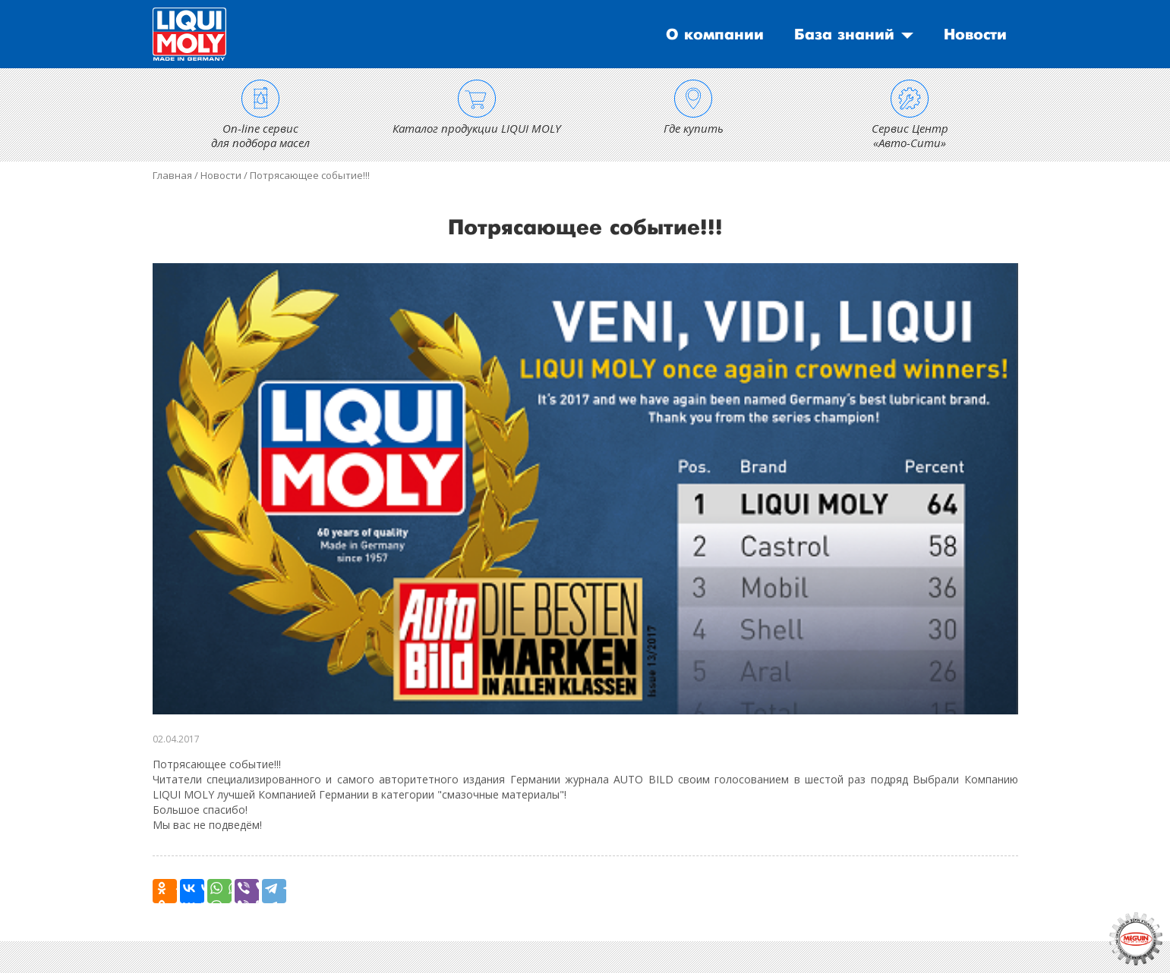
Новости (975, 35)
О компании (715, 35)
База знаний (844, 35)
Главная (172, 175)
